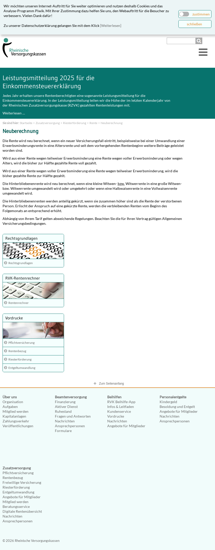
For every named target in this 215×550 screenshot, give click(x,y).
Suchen (199, 41)
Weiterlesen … (14, 113)
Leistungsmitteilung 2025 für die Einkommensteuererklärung (49, 82)
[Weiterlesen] (110, 25)
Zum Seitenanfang (111, 383)
